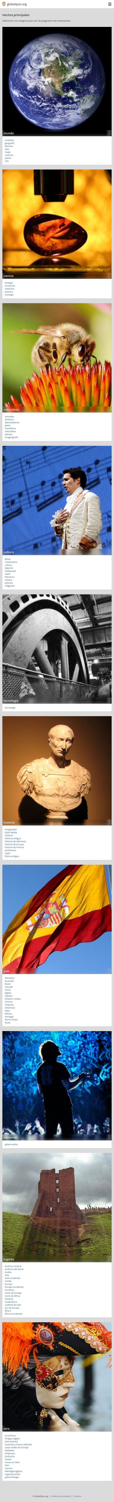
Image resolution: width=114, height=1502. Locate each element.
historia (9, 835)
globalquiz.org (17, 4)
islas (7, 149)
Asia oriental (11, 1441)
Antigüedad (11, 829)
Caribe (8, 1280)
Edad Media (11, 832)
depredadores (12, 422)
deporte (9, 567)
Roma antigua (12, 856)
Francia (8, 1001)
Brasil (8, 983)
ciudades (9, 140)
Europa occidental (14, 1286)
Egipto (8, 992)
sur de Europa (12, 1307)
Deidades (9, 1450)
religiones (10, 585)
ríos (7, 160)
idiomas (9, 146)
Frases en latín (12, 1462)
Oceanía (9, 1298)
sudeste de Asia (13, 1304)
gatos (7, 425)
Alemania (9, 977)
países (8, 157)
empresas (10, 1453)
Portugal (9, 1016)
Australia (9, 980)
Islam (7, 573)
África (8, 1310)
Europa (8, 1283)
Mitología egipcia (13, 1471)
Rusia (7, 1022)
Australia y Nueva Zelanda (18, 1444)
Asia (7, 1275)
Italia (7, 1010)
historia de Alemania (15, 841)
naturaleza (10, 431)
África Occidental (13, 1313)
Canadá (9, 986)
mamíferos (10, 428)
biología (9, 282)
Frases (8, 1459)
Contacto (77, 1496)
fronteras (9, 1289)
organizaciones (12, 1474)
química (9, 291)
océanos (9, 154)
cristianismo (11, 561)
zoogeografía (11, 437)
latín (7, 1465)
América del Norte (14, 1269)
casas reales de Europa (16, 1447)
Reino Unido (11, 1019)
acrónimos (10, 1435)
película (9, 582)
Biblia (8, 559)
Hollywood (10, 570)
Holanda (9, 1004)
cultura (8, 564)
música (8, 579)
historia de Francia (14, 847)
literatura (9, 576)
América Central (13, 1266)
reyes (7, 853)
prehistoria (10, 850)
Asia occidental (12, 1277)
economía (10, 285)
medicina (9, 288)
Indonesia (10, 1007)
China (8, 989)
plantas (8, 434)
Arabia (8, 1272)
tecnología (10, 707)
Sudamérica (11, 1301)
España (8, 995)
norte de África (12, 1295)
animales (9, 416)
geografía (9, 143)
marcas (8, 1468)
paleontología (12, 1477)
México (8, 1013)
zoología (9, 294)
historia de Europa (14, 844)
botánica (9, 419)
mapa (8, 151)
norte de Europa (13, 1292)
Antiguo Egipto (12, 1438)
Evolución (10, 1456)
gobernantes (11, 1144)
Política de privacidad (60, 1496)
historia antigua (13, 838)
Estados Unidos (13, 998)
